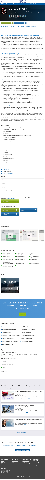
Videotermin (22, 314)
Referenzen (3, 463)
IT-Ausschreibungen (25, 462)
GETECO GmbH (6, 169)
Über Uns (2, 462)
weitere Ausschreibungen (22, 433)
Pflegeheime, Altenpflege (21, 446)
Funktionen (22, 26)
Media (14, 26)
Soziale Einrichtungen (25, 3)
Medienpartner (14, 464)
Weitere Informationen (31, 26)
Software (3, 3)
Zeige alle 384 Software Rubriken (22, 451)
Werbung (13, 463)
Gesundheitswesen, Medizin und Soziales (13, 3)
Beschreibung (5, 26)
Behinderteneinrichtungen (8, 446)
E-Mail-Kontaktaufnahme (8, 173)
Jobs (2, 464)
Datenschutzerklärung (11, 198)
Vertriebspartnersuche (25, 463)
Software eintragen (15, 462)
